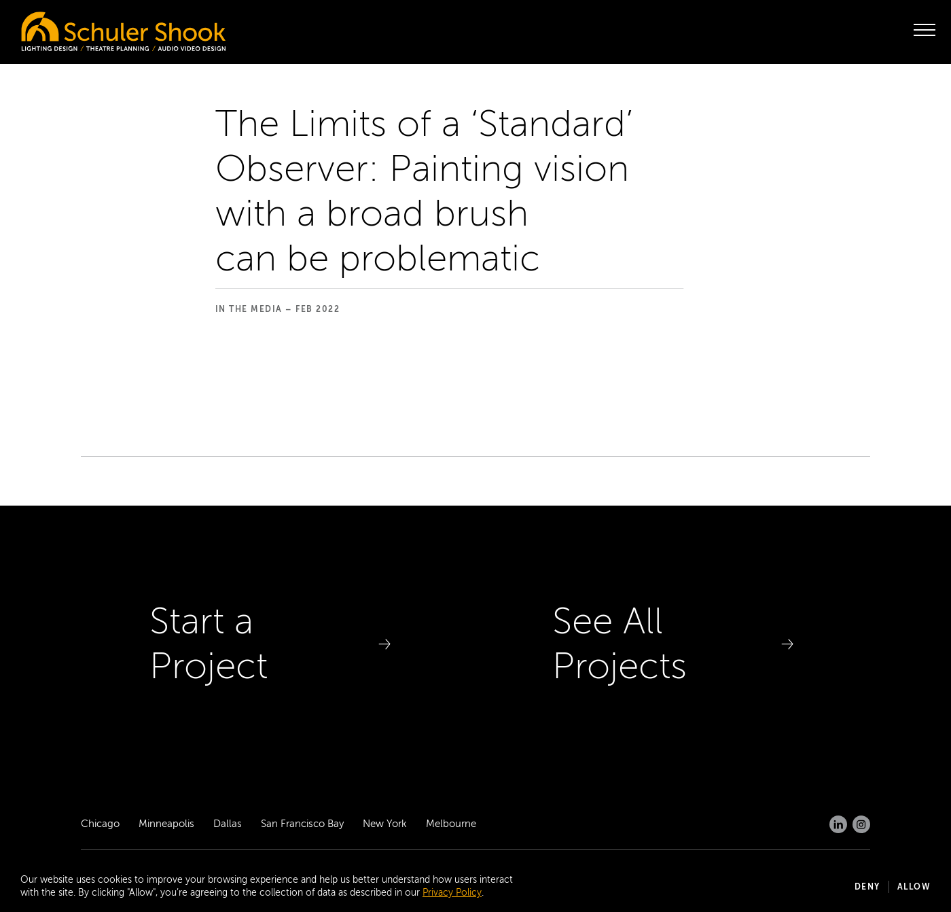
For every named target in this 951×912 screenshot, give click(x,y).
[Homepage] (95, 28)
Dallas (227, 823)
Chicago (100, 823)
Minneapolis (166, 823)
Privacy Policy (452, 893)
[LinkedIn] (838, 824)
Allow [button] (914, 887)
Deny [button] (867, 887)
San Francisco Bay (302, 823)
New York (385, 823)
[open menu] (924, 30)
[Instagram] (861, 824)
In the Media (249, 309)
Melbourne (451, 823)
